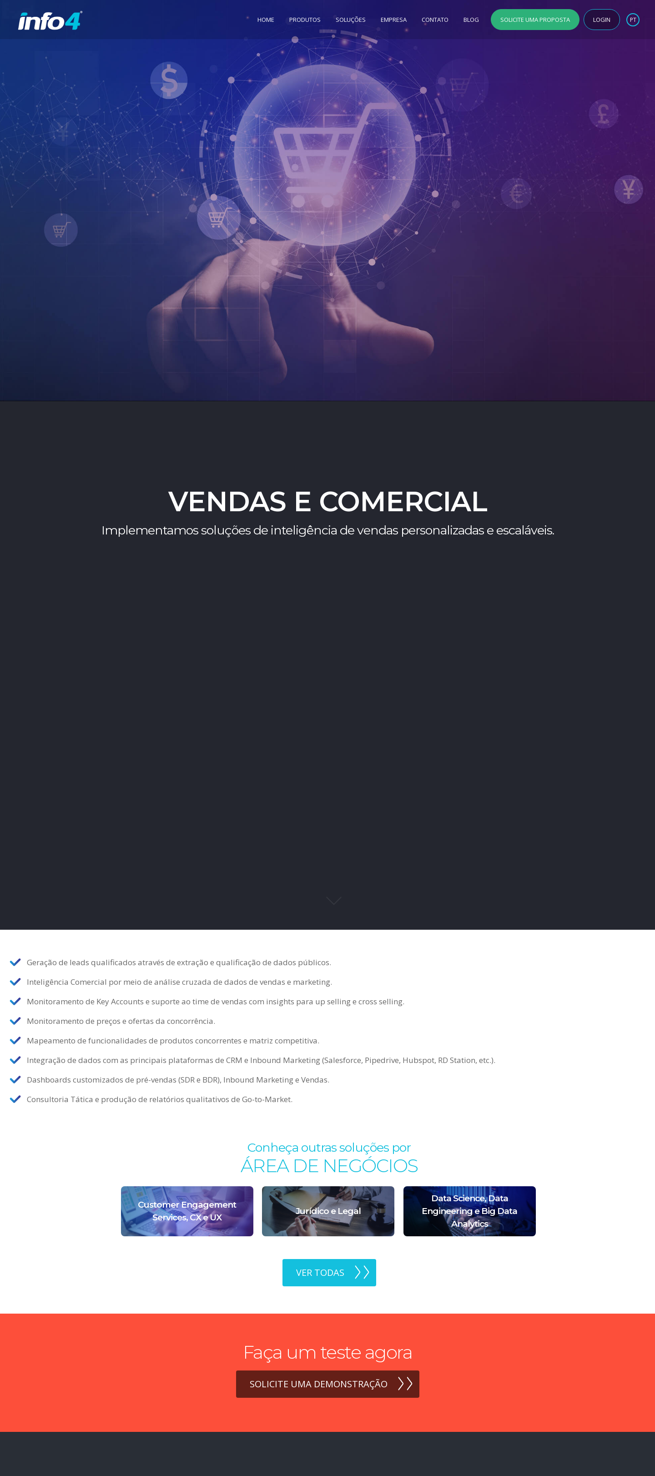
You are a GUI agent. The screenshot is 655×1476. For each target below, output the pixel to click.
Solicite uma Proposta (535, 19)
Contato (435, 19)
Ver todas (320, 1272)
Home (265, 19)
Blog (471, 19)
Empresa (394, 19)
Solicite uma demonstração (319, 1384)
